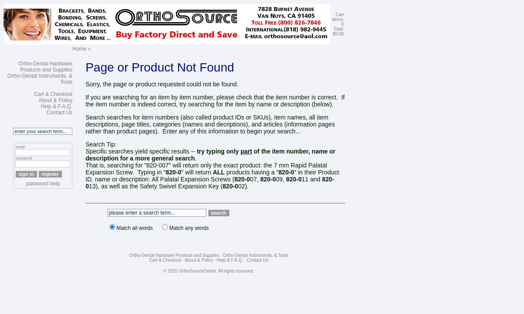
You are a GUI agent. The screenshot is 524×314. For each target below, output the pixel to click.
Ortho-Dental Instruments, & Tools (255, 255)
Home (79, 49)
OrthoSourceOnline (197, 271)
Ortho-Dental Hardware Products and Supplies (45, 67)
